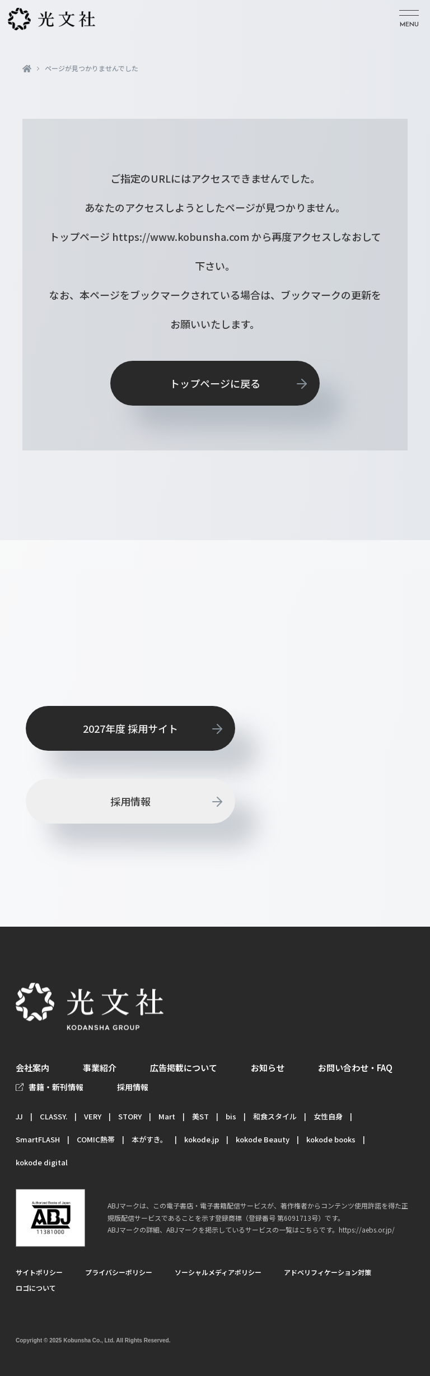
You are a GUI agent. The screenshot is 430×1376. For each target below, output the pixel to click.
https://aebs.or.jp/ (367, 1230)
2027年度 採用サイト (130, 728)
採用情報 (130, 801)
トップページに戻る (215, 383)
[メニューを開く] (409, 19)
